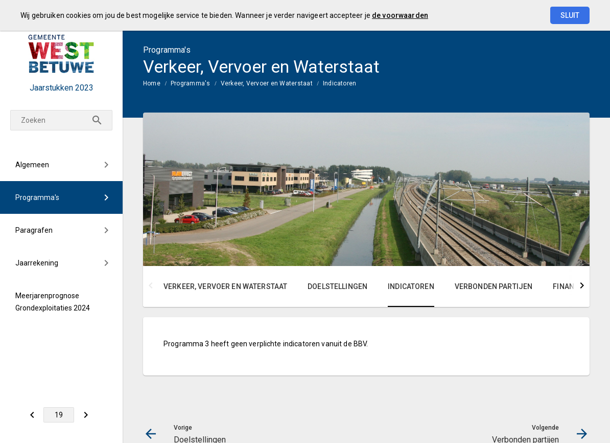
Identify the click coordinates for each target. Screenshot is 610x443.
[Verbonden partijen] (85, 415)
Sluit (569, 15)
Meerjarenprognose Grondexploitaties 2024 (52, 302)
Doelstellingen (337, 286)
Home (151, 83)
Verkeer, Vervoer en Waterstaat (267, 83)
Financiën (571, 286)
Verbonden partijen (494, 286)
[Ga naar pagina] (58, 415)
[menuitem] (61, 164)
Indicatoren (340, 83)
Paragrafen (34, 230)
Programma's (37, 197)
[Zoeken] (61, 120)
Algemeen (32, 165)
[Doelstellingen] (31, 415)
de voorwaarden (400, 15)
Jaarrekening (36, 263)
